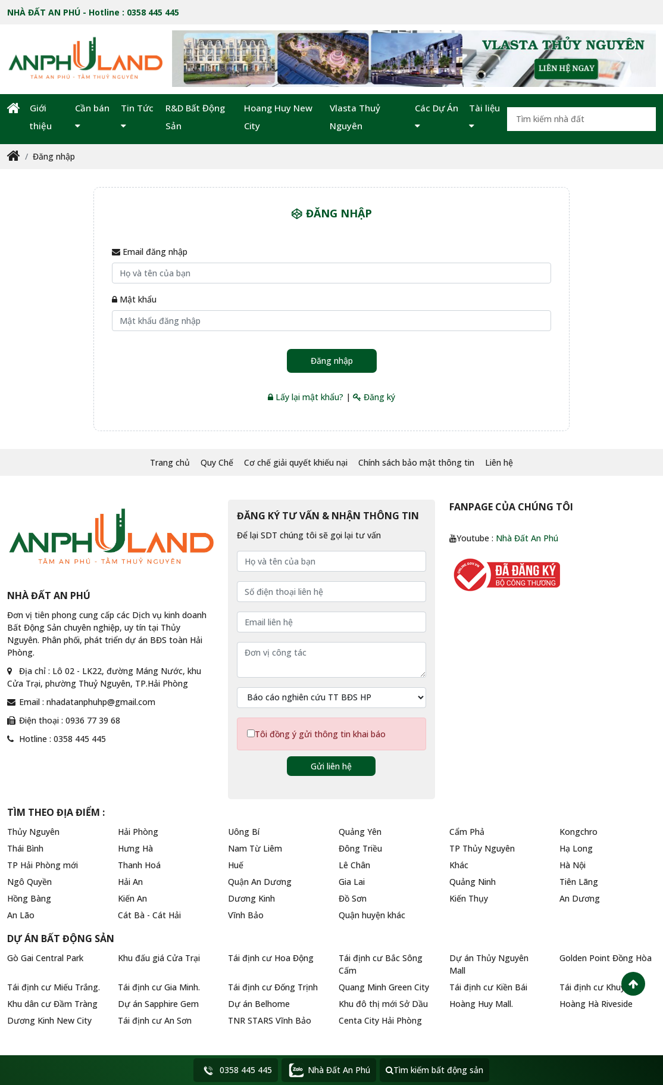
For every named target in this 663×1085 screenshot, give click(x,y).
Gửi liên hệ (331, 766)
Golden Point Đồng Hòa (605, 958)
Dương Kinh (251, 898)
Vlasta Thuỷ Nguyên (355, 117)
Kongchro (578, 831)
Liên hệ (499, 462)
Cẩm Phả (466, 831)
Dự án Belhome (259, 1003)
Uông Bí (243, 831)
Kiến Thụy (468, 898)
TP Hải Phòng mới (42, 865)
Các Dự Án (436, 116)
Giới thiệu (41, 117)
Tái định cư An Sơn (155, 1020)
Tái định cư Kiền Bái (488, 987)
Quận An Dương (260, 881)
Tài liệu (484, 116)
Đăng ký (374, 397)
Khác (458, 865)
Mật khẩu (134, 299)
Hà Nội (572, 865)
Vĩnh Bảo (246, 915)
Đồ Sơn (353, 898)
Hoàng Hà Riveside (596, 1003)
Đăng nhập (54, 156)
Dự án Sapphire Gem (158, 1003)
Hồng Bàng (29, 898)
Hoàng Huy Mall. (481, 1003)
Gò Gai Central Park (45, 958)
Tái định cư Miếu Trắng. (53, 987)
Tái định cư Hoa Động (271, 958)
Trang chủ (170, 462)
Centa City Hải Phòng (380, 1020)
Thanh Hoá (139, 865)
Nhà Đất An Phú (527, 538)
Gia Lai (352, 881)
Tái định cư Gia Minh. (159, 987)
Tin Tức (137, 116)
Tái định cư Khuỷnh (596, 987)
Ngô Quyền (29, 881)
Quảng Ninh (472, 881)
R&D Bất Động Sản (195, 117)
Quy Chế (217, 462)
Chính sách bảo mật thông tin (416, 462)
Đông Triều (360, 848)
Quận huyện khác (372, 915)
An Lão (21, 915)
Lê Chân (354, 865)
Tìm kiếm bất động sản (434, 1069)
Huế (235, 865)
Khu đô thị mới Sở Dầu (383, 1003)
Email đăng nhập (149, 251)
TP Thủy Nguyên (482, 848)
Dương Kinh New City (49, 1020)
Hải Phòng (138, 831)
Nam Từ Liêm (255, 848)
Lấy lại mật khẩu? (305, 397)
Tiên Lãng (578, 881)
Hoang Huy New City (278, 117)
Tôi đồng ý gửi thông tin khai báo (320, 734)
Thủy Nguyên (33, 831)
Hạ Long (576, 848)
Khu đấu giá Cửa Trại (159, 958)
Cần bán (92, 116)
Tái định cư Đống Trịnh (273, 987)
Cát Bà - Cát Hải (149, 915)
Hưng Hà (135, 848)
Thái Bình (25, 848)
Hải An (130, 881)
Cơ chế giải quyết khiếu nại (296, 462)
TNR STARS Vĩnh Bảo (269, 1020)
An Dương (579, 898)
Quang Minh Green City (384, 987)
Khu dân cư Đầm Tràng (52, 1003)
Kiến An (132, 898)
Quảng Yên (360, 831)
